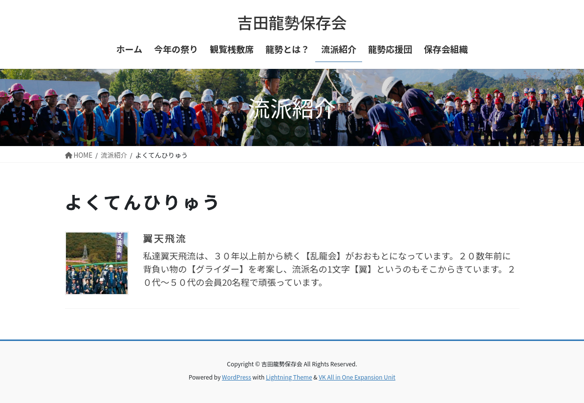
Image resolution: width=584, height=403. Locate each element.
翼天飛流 (165, 238)
